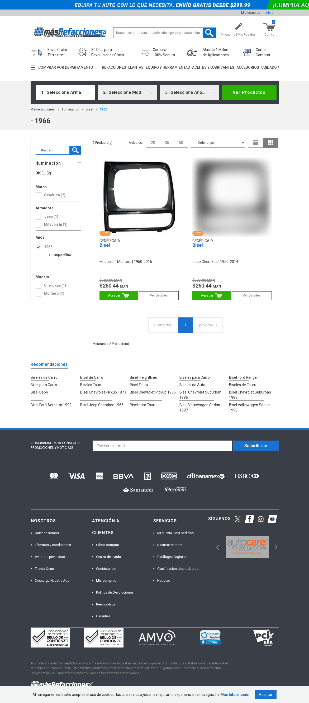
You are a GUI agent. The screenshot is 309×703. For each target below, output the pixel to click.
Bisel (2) (43, 173)
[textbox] (165, 32)
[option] (247, 547)
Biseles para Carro (194, 377)
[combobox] (65, 92)
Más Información (235, 694)
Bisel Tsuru (139, 385)
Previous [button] (216, 546)
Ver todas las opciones (60, 255)
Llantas (136, 67)
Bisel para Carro (44, 385)
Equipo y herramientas (168, 67)
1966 (103, 109)
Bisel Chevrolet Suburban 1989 (250, 395)
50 (181, 143)
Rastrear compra (170, 545)
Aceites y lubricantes (213, 67)
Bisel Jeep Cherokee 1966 (101, 405)
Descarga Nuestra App (52, 580)
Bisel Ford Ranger (243, 377)
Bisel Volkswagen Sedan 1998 (249, 407)
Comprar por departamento (65, 67)
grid (270, 142)
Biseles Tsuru (91, 385)
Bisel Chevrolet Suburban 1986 (200, 395)
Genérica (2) (54, 195)
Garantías (103, 616)
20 (153, 143)
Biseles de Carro (44, 377)
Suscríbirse (255, 445)
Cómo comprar (107, 545)
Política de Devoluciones (115, 592)
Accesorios (247, 67)
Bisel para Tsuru (143, 405)
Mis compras (250, 13)
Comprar (118, 295)
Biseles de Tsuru (242, 385)
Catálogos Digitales (172, 557)
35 (167, 143)
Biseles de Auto (192, 385)
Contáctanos (106, 569)
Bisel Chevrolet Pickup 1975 (153, 392)
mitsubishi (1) (56, 224)
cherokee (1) (55, 285)
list (255, 142)
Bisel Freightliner (143, 377)
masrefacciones (43, 109)
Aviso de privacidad (50, 557)
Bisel (89, 109)
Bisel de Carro (91, 377)
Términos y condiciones (53, 545)
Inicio (269, 13)
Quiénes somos (47, 533)
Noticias (163, 580)
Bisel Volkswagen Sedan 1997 (199, 407)
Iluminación (70, 109)
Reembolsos (106, 604)
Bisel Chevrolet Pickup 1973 (103, 392)
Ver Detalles (159, 295)
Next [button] (275, 546)
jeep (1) (51, 216)
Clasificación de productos (177, 569)
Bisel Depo (39, 392)
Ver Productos (249, 92)
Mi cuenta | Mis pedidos (175, 533)
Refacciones (114, 67)
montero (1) (54, 293)
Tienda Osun (44, 569)
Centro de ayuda (108, 557)
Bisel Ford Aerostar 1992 (51, 405)
